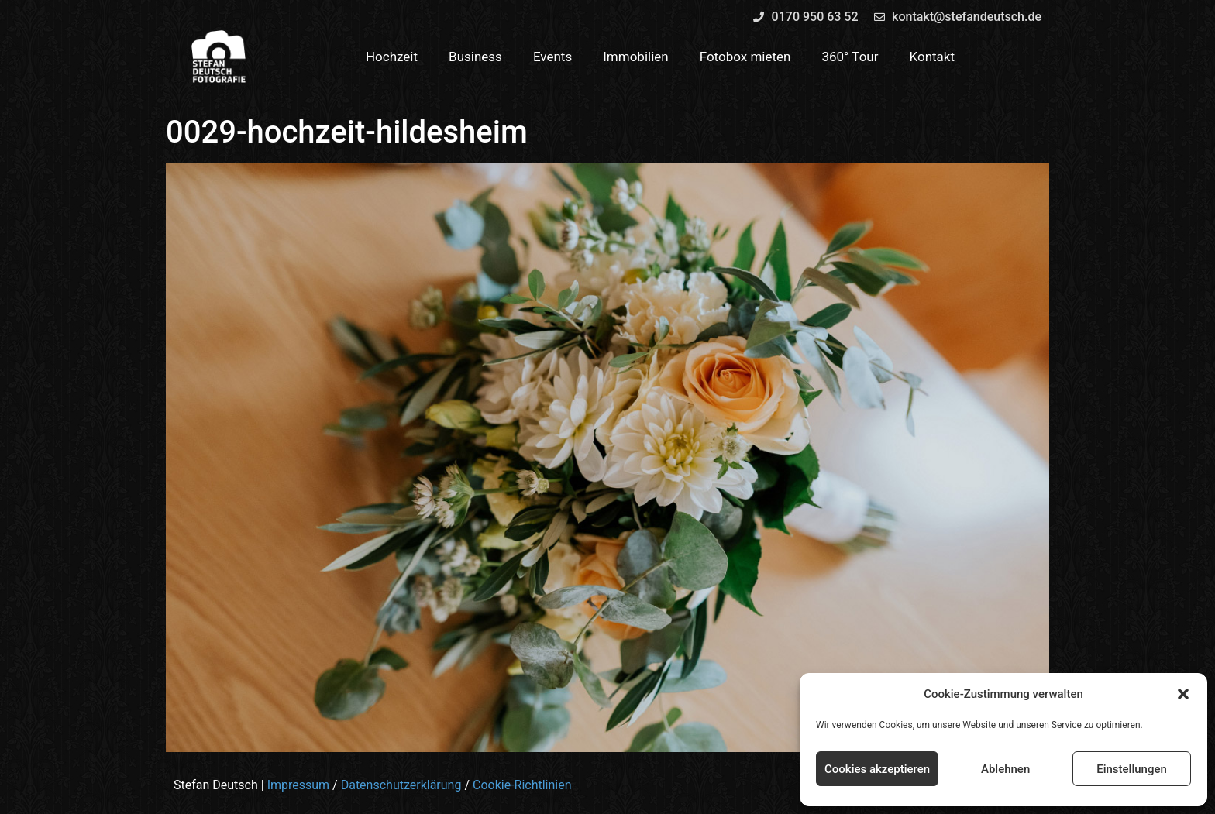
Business (475, 56)
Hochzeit (392, 56)
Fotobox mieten (745, 56)
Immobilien (636, 56)
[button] (1183, 694)
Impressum (298, 785)
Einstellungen (1131, 769)
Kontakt (932, 56)
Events (552, 56)
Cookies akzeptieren (877, 769)
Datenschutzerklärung (401, 785)
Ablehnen (1005, 769)
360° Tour (849, 56)
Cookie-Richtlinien (522, 785)
